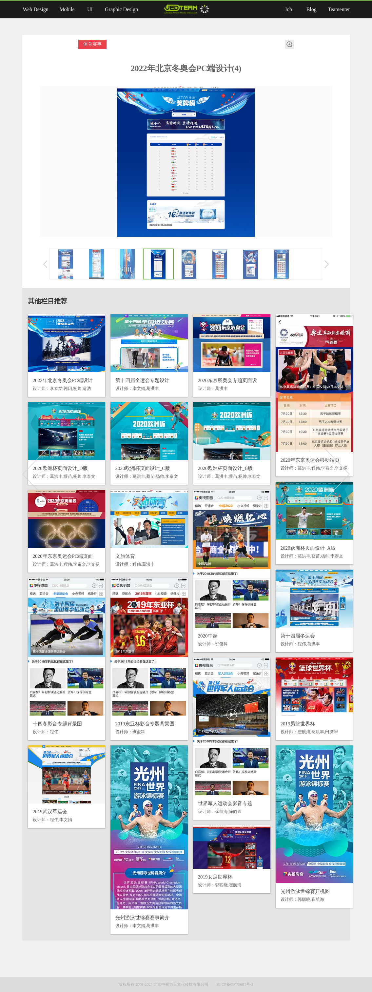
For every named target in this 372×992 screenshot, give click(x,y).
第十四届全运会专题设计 (142, 380)
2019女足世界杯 (215, 877)
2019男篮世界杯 (298, 723)
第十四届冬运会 (298, 635)
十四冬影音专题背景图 (57, 723)
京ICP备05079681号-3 (234, 984)
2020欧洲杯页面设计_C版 (142, 468)
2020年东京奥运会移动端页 (310, 460)
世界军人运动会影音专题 (225, 803)
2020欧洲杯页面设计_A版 (308, 548)
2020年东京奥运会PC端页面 (63, 556)
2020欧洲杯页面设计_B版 (225, 468)
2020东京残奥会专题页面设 (227, 380)
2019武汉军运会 (50, 811)
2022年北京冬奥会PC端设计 (63, 380)
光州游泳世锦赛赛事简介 (142, 917)
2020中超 (208, 635)
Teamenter (339, 9)
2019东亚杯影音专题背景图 (144, 723)
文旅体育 (125, 556)
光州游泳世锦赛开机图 (305, 891)
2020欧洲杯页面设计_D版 (60, 468)
